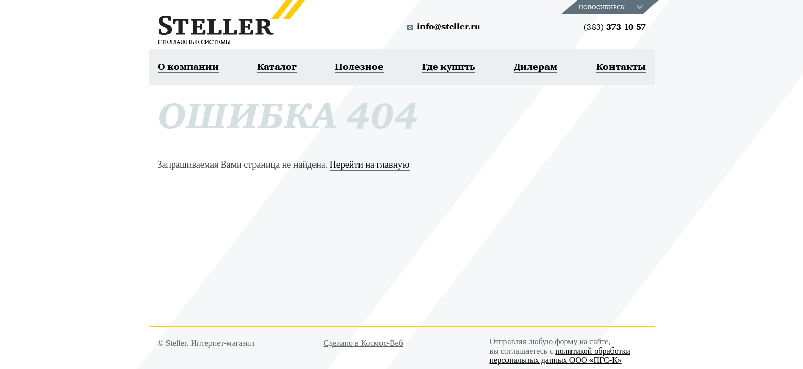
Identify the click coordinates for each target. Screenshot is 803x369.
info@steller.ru (448, 27)
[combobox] (612, 7)
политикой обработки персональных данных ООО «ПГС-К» (560, 355)
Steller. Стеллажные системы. (231, 22)
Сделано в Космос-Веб (363, 343)
